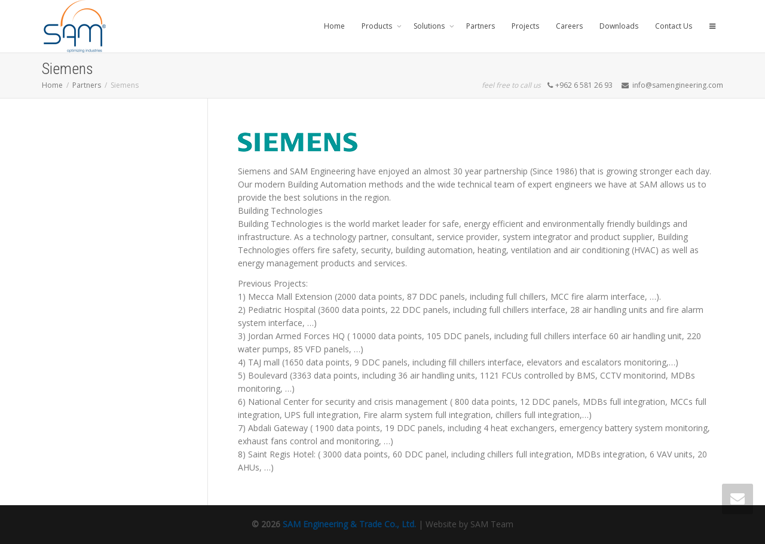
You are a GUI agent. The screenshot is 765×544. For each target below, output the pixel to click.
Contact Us (673, 26)
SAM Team (491, 524)
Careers (569, 26)
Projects (525, 26)
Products (378, 26)
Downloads (618, 26)
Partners (480, 26)
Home (334, 26)
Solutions (430, 26)
